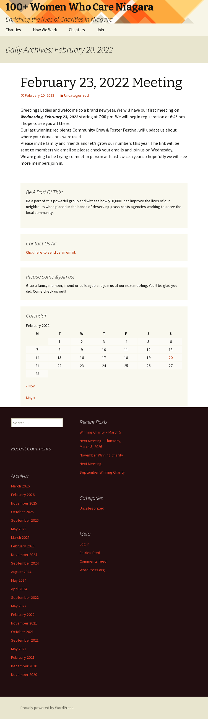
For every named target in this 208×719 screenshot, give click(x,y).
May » (30, 397)
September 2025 (25, 520)
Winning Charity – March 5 (100, 432)
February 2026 (23, 494)
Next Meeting (91, 463)
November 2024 (24, 554)
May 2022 (18, 605)
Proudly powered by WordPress (47, 707)
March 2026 (20, 486)
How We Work (45, 29)
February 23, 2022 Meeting (101, 83)
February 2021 (23, 657)
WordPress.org (92, 569)
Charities (13, 29)
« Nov (30, 386)
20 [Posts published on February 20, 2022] (171, 357)
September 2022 (25, 597)
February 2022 (23, 614)
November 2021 (24, 623)
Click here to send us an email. (51, 252)
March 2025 (20, 537)
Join (100, 29)
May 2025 (18, 528)
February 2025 (23, 546)
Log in (84, 544)
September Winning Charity (102, 472)
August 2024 (21, 571)
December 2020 (24, 665)
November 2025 (24, 503)
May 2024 (18, 580)
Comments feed (93, 561)
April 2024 (19, 588)
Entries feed (90, 552)
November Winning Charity (101, 455)
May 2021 (18, 648)
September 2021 (25, 640)
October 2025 (22, 511)
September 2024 (25, 563)
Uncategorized (76, 95)
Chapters (77, 29)
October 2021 (22, 631)
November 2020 (24, 674)
